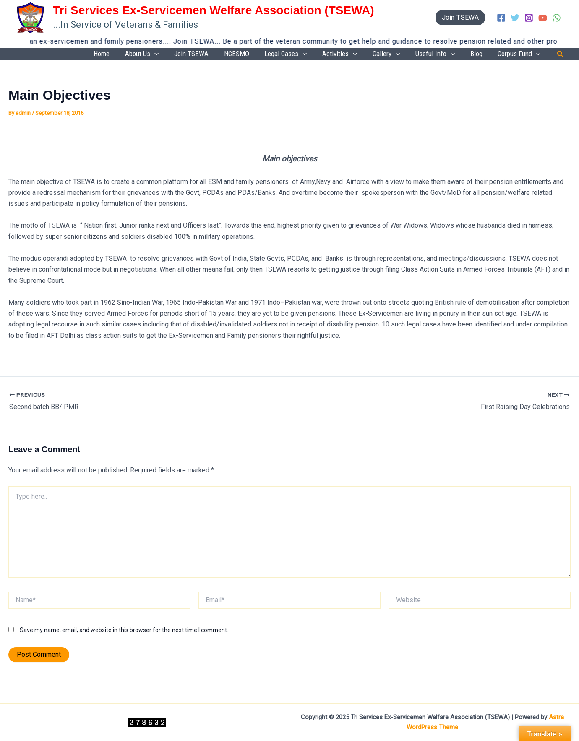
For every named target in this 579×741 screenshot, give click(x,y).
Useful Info (452, 54)
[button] (460, 17)
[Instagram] (528, 17)
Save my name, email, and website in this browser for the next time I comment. (124, 630)
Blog (487, 54)
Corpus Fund (522, 54)
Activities (371, 54)
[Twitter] (515, 17)
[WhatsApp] (556, 17)
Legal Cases (324, 54)
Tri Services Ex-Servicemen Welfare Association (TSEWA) (213, 10)
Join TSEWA (244, 54)
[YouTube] (542, 17)
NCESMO (282, 54)
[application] (214, 54)
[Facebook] (501, 17)
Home (168, 54)
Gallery (410, 54)
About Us (201, 54)
